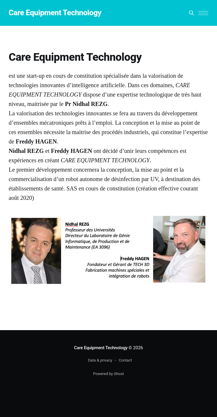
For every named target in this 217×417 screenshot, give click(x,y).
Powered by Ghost (108, 374)
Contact (125, 360)
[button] (203, 13)
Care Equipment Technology (55, 13)
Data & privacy (100, 360)
